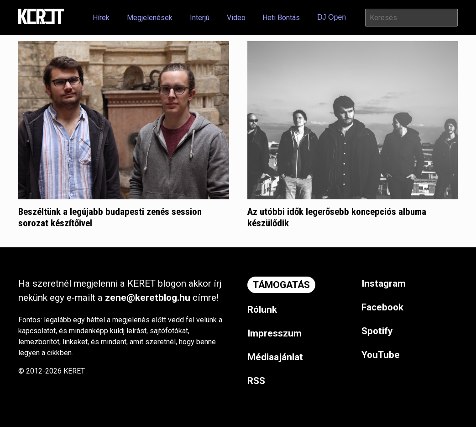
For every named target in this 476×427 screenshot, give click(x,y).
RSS (256, 380)
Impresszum (274, 333)
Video (236, 17)
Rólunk (262, 309)
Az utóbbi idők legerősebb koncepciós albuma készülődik (336, 217)
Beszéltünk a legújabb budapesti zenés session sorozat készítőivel (110, 217)
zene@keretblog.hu (147, 297)
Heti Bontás (281, 17)
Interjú (199, 17)
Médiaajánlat (275, 357)
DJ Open (331, 17)
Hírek (101, 17)
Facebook (382, 307)
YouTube (380, 354)
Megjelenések (150, 17)
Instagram (383, 283)
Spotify (376, 331)
